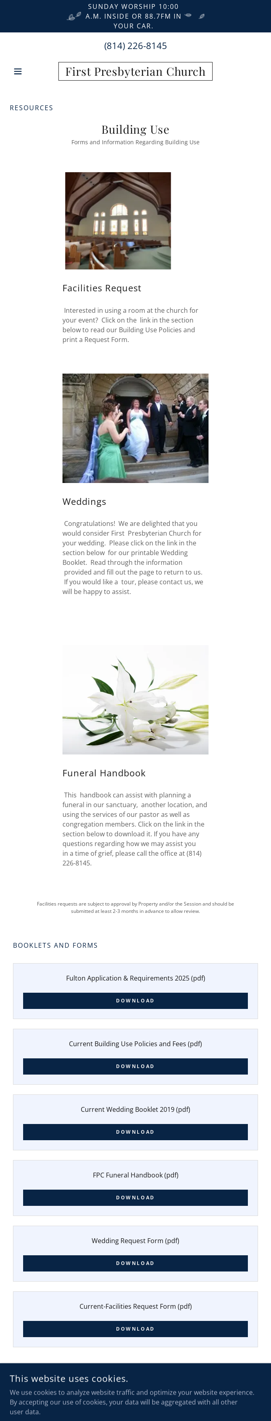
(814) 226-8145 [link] (135, 45)
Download (135, 1000)
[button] (28, 71)
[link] (135, 71)
